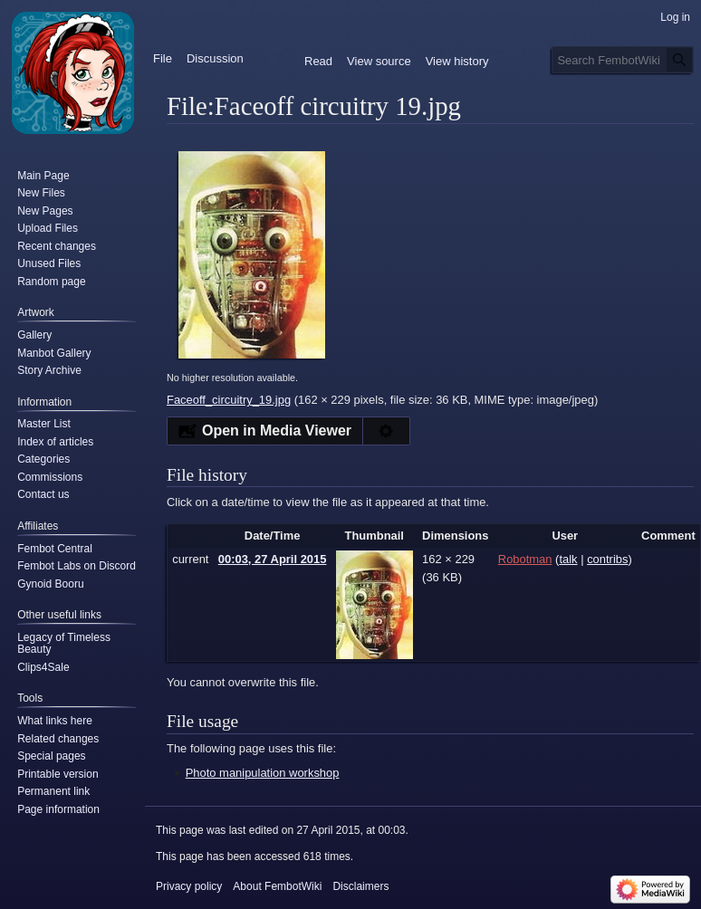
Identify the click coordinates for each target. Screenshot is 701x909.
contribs (607, 559)
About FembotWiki (277, 886)
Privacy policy (189, 886)
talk (568, 559)
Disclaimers (360, 886)
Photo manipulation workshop (263, 773)
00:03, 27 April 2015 (272, 559)
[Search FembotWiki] (622, 59)
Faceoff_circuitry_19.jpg (229, 400)
